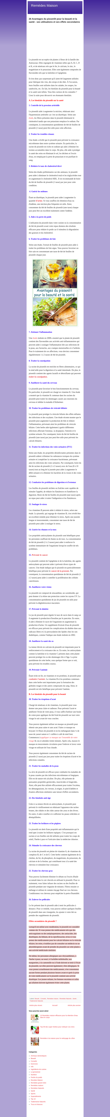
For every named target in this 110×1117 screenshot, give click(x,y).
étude (31, 118)
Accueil (54, 1005)
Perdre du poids (36, 1077)
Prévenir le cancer (40, 555)
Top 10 (33, 1099)
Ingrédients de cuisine (38, 1069)
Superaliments (36, 1096)
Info (32, 1066)
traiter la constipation (38, 377)
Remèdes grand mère (38, 1083)
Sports (33, 1094)
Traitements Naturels (36, 1001)
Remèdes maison (53, 998)
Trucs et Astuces (37, 1104)
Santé (75, 998)
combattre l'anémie (37, 679)
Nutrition (34, 1075)
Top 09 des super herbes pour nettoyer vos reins (57, 1027)
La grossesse (35, 1072)
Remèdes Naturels (66, 998)
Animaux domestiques (39, 1056)
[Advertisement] (55, 39)
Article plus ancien (74, 1005)
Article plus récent (35, 1005)
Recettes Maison (37, 1080)
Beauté (37, 998)
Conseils (43, 998)
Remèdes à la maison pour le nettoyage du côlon (57, 1038)
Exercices (34, 1064)
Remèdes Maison (44, 5)
